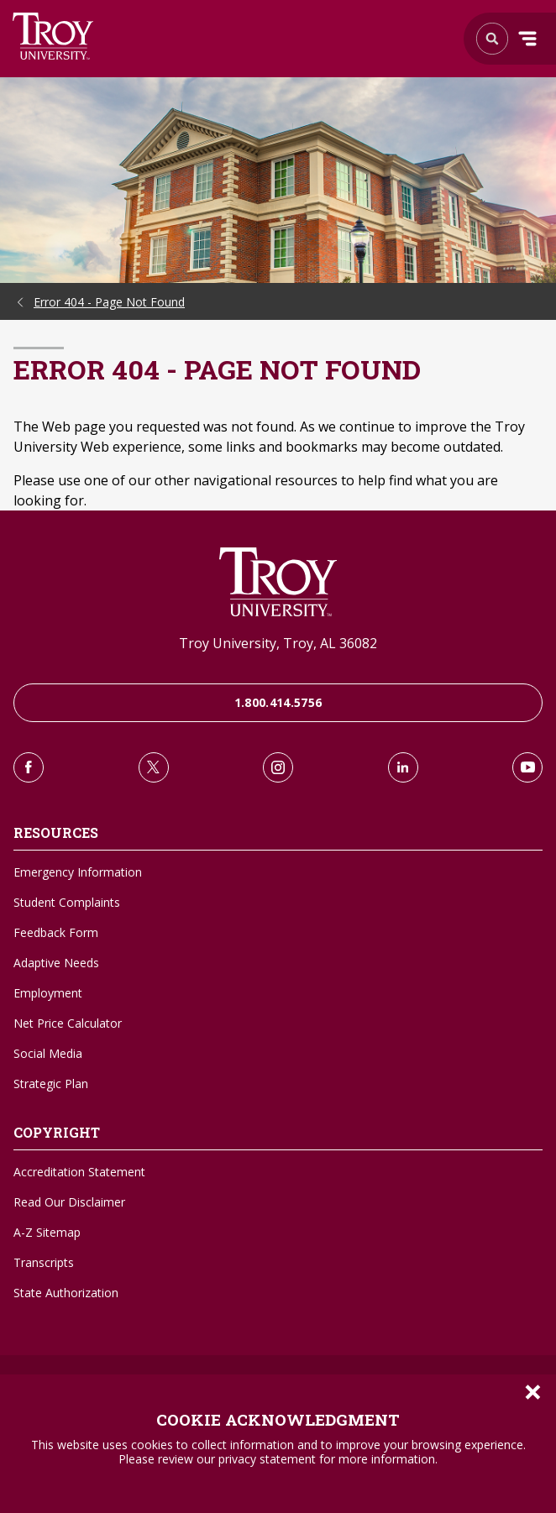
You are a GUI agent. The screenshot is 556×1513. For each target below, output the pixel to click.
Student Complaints (66, 902)
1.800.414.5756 (278, 702)
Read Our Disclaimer (69, 1202)
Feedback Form (55, 932)
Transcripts (43, 1262)
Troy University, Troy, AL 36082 (278, 643)
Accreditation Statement (79, 1172)
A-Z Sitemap (47, 1232)
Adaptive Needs (56, 963)
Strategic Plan (50, 1084)
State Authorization (65, 1293)
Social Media (47, 1053)
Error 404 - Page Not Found (109, 302)
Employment (47, 993)
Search (53, 36)
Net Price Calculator (67, 1023)
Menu (527, 39)
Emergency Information (77, 872)
